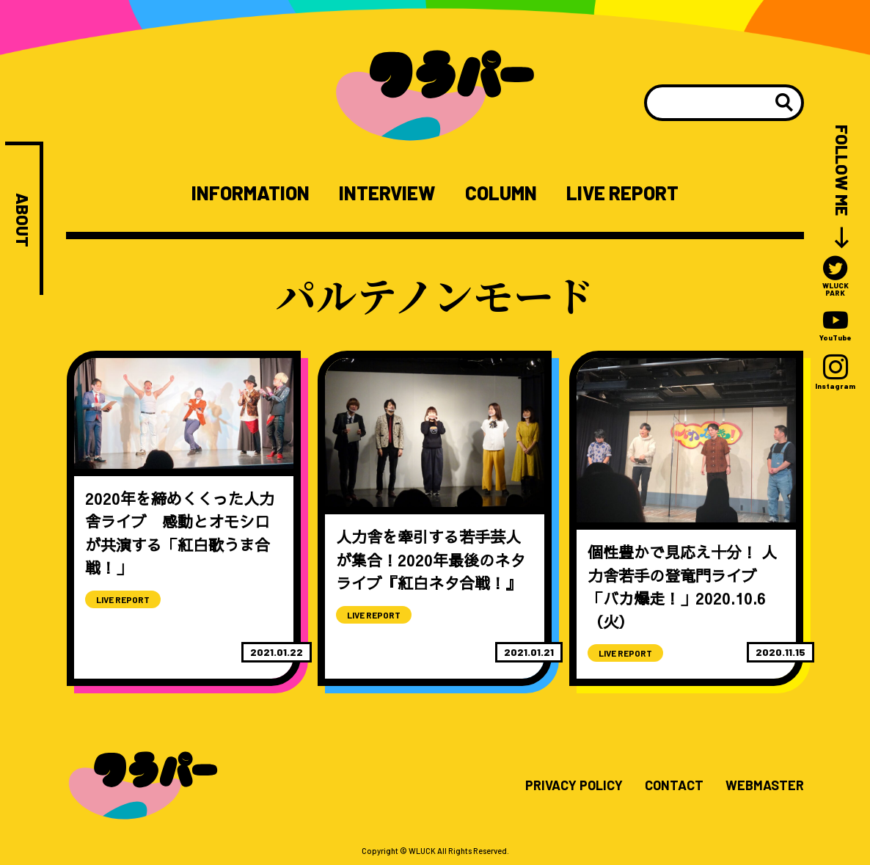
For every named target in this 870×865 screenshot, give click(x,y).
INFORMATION (250, 192)
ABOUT (22, 220)
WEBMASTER (764, 785)
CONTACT (674, 785)
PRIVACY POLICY (574, 785)
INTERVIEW (387, 192)
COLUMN (501, 192)
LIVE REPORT (622, 192)
